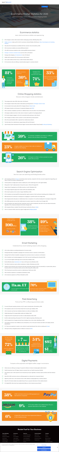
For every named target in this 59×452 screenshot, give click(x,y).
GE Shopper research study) (39, 103)
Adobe (36, 207)
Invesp (48, 326)
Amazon (17, 179)
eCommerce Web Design (26, 434)
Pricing (25, 2)
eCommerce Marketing (26, 436)
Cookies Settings (43, 444)
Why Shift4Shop (4, 434)
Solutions (18, 2)
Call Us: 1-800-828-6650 (48, 441)
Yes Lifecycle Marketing (47, 124)
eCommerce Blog (4, 441)
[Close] (57, 447)
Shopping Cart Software (5, 436)
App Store (24, 441)
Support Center (37, 434)
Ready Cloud (32, 106)
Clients (22, 2)
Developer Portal (37, 439)
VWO (33, 108)
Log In (48, 2)
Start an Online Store (16, 439)
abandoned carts (18, 261)
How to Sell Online (15, 436)
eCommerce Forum (37, 436)
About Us (46, 434)
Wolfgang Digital (33, 209)
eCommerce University (38, 438)
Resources (30, 2)
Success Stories (4, 438)
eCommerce (15, 441)
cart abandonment (18, 55)
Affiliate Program (47, 439)
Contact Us (46, 436)
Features (13, 2)
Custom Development (26, 438)
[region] (29, 447)
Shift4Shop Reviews (5, 439)
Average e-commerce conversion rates (12, 52)
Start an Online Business (26, 439)
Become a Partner (47, 438)
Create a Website (15, 438)
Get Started (54, 2)
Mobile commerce (8, 42)
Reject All (44, 447)
